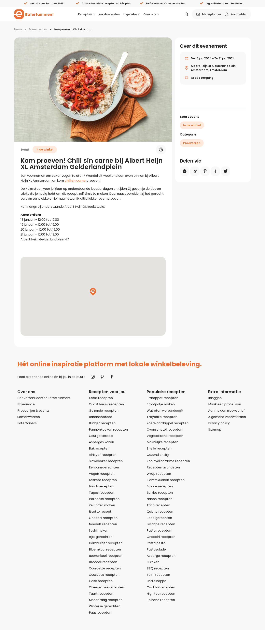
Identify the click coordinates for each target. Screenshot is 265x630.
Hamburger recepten (105, 543)
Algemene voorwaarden (227, 417)
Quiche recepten (160, 511)
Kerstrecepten (109, 14)
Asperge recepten (161, 555)
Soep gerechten (159, 518)
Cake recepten (101, 581)
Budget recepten (102, 423)
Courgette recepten (105, 568)
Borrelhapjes (156, 581)
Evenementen (38, 29)
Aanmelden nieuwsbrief (226, 410)
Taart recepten (101, 593)
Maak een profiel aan (224, 404)
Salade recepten (160, 486)
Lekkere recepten (103, 480)
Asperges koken (101, 442)
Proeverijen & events (33, 410)
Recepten (86, 14)
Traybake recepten (162, 417)
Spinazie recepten (161, 600)
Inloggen (215, 398)
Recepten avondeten (163, 467)
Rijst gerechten (100, 537)
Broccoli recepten (103, 562)
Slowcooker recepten (106, 461)
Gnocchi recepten (103, 518)
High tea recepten (161, 593)
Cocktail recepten (161, 587)
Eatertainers (27, 423)
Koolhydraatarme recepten (168, 461)
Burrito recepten (160, 492)
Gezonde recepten (104, 410)
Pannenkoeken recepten (108, 429)
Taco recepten (158, 505)
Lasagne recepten (161, 524)
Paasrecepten (100, 612)
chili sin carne (75, 180)
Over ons (151, 14)
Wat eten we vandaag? (165, 410)
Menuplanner (208, 14)
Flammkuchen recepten (166, 480)
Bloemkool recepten (105, 549)
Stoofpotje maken (161, 404)
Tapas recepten (101, 492)
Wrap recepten (159, 473)
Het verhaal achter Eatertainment (44, 398)
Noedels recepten (103, 524)
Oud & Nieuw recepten (106, 404)
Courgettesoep (101, 436)
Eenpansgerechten (104, 467)
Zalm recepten (158, 574)
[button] (93, 291)
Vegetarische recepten (165, 436)
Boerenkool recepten (105, 555)
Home (18, 29)
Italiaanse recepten (104, 499)
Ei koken (153, 562)
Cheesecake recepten (106, 587)
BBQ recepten (158, 568)
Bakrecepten (99, 448)
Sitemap (214, 429)
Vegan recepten (102, 473)
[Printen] (160, 149)
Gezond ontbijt (158, 454)
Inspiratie (131, 14)
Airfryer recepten (102, 454)
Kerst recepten (101, 398)
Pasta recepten (159, 530)
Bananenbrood (100, 417)
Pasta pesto (156, 543)
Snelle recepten (159, 448)
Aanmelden (235, 14)
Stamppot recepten (162, 398)
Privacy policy (219, 423)
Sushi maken (98, 530)
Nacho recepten (159, 499)
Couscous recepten (104, 574)
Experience (26, 404)
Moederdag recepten (105, 600)
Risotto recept (100, 511)
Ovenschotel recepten (164, 429)
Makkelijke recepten (162, 442)
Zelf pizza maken (102, 505)
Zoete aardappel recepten (167, 423)
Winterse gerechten (104, 606)
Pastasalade (156, 549)
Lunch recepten (101, 486)
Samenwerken (28, 417)
